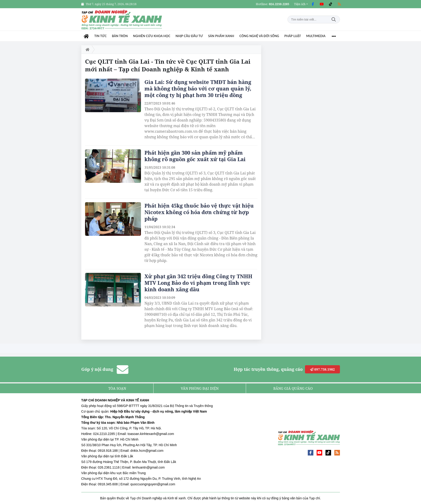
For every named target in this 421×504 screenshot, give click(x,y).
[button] (301, 4)
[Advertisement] (305, 115)
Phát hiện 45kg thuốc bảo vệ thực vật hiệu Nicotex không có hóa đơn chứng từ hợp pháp (199, 212)
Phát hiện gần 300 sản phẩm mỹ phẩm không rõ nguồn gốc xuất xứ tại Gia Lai (195, 156)
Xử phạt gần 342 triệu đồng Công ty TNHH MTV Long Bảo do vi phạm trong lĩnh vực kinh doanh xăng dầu (198, 283)
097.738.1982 (322, 369)
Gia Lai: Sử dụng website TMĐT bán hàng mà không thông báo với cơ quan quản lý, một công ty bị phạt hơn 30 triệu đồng (197, 88)
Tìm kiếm (333, 19)
